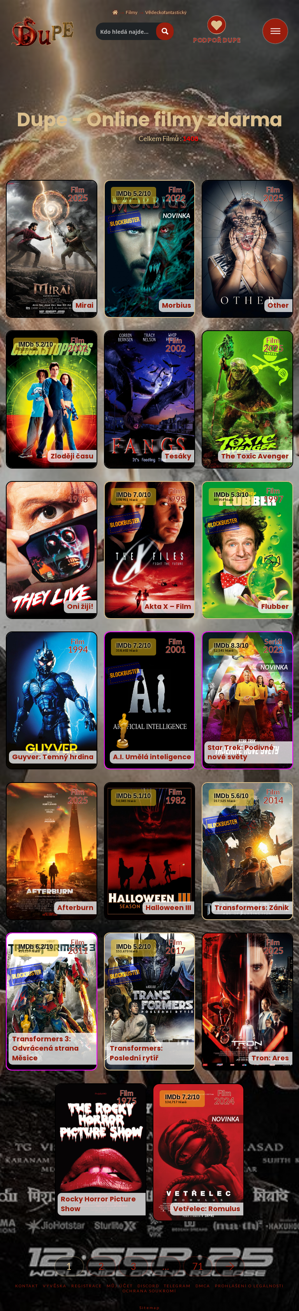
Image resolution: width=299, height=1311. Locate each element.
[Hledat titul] (126, 31)
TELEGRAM (177, 1285)
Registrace (86, 1285)
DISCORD (148, 1285)
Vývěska (55, 1285)
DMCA (202, 1285)
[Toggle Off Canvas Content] (275, 31)
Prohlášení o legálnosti (249, 1285)
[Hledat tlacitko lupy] (165, 31)
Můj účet (119, 1285)
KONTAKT (26, 1285)
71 (197, 1266)
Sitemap (149, 1307)
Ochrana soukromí (149, 1290)
